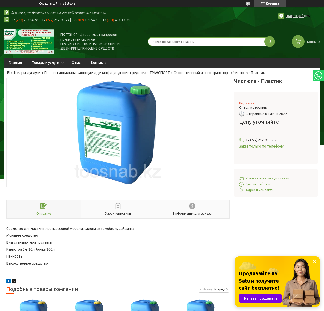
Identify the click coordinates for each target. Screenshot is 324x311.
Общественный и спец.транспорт (202, 73)
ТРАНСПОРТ (160, 73)
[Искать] (269, 41)
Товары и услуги (45, 62)
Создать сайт (49, 3)
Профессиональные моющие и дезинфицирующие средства (95, 73)
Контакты (99, 62)
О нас (76, 62)
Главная (15, 62)
